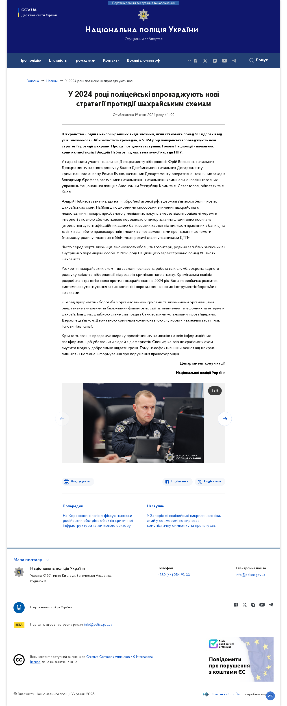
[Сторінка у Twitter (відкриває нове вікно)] (205, 60)
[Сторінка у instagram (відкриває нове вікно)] (214, 60)
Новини (52, 81)
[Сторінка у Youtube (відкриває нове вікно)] (224, 60)
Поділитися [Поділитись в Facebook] (180, 481)
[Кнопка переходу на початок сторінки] (270, 695)
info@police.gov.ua (250, 575)
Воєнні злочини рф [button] (143, 61)
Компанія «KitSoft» (226, 694)
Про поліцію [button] (30, 61)
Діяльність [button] (58, 61)
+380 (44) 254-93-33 (174, 575)
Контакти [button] (111, 61)
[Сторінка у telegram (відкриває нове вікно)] (234, 60)
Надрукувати (80, 481)
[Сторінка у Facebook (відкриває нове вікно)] (195, 60)
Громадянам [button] (85, 61)
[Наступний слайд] (225, 419)
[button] (31, 560)
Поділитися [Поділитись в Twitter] (212, 481)
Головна (33, 81)
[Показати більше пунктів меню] (189, 60)
